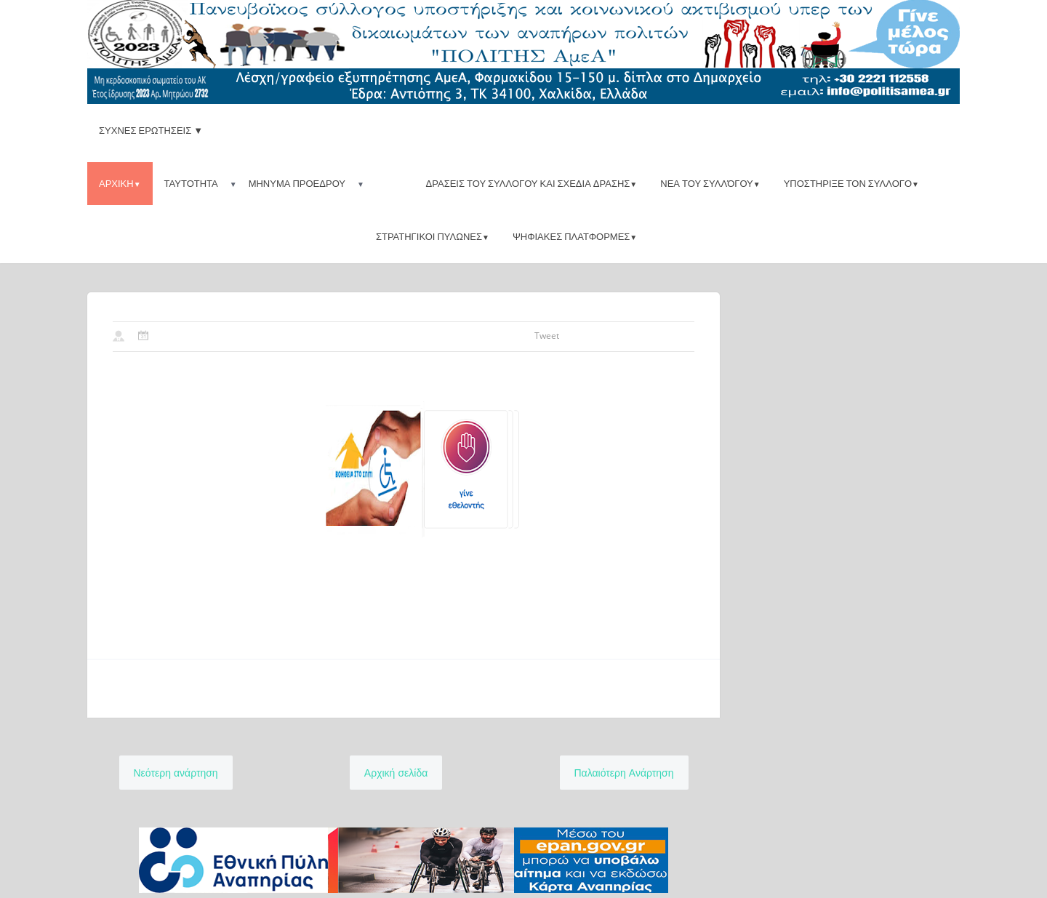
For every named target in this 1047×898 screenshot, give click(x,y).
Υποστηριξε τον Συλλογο (851, 183)
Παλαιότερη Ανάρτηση (624, 772)
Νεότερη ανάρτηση (176, 772)
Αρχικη (120, 183)
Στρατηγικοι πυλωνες (432, 236)
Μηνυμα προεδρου (297, 183)
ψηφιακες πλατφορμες (575, 236)
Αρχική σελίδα (396, 772)
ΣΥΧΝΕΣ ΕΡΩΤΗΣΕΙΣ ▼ (151, 130)
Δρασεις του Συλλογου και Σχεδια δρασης (532, 183)
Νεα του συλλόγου (710, 183)
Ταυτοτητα (191, 183)
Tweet (546, 335)
